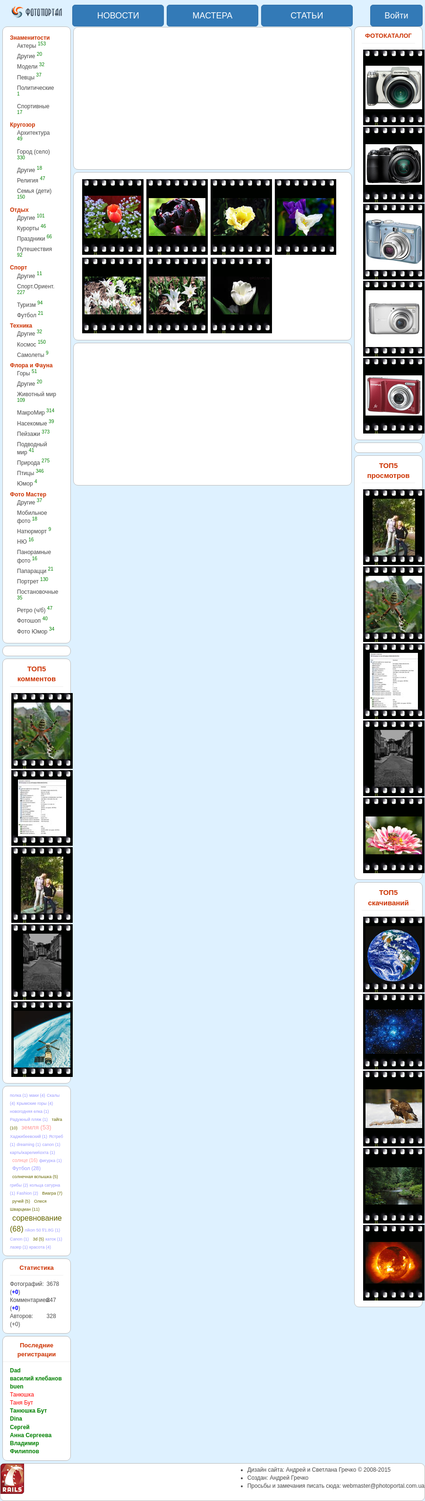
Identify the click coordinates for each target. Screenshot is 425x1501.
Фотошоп (32, 620)
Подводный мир (32, 448)
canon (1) (51, 1144)
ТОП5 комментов (36, 674)
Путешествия (34, 252)
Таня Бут (21, 1402)
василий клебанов (36, 1378)
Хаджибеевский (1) (28, 1136)
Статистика (36, 1267)
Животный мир (36, 397)
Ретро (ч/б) (34, 610)
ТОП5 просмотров (388, 470)
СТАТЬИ (306, 15)
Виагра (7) (52, 1193)
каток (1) (53, 1239)
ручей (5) (21, 1201)
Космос (31, 344)
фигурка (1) (50, 1160)
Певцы (29, 77)
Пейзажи (33, 433)
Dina (16, 1418)
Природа (33, 462)
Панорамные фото (34, 556)
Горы (27, 373)
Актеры (31, 45)
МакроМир (35, 412)
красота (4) (40, 1247)
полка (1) (19, 1095)
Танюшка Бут (28, 1410)
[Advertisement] (212, 98)
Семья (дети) (34, 194)
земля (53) (36, 1127)
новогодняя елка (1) (29, 1111)
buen (17, 1386)
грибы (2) (19, 1185)
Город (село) (33, 154)
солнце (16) (25, 1160)
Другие (29, 56)
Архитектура (33, 135)
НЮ (25, 541)
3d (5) (38, 1239)
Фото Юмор (35, 631)
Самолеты (33, 354)
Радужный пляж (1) (29, 1119)
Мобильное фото (32, 517)
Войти (396, 15)
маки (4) (37, 1095)
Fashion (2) (27, 1193)
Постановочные (37, 594)
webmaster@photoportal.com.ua (383, 1486)
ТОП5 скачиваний (388, 897)
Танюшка (22, 1394)
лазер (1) (19, 1247)
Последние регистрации (36, 1350)
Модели (30, 66)
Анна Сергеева (30, 1435)
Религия (31, 180)
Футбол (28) (26, 1168)
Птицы (30, 473)
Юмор (27, 483)
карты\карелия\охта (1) (32, 1152)
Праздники (34, 238)
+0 (15, 1292)
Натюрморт (34, 531)
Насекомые (35, 423)
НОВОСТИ (118, 15)
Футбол (30, 315)
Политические (35, 90)
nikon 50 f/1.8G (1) (42, 1230)
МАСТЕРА (213, 15)
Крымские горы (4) (35, 1103)
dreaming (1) (29, 1144)
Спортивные (33, 109)
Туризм (29, 304)
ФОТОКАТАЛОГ (388, 35)
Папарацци (35, 570)
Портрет (32, 581)
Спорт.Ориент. (35, 289)
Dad (15, 1370)
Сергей (20, 1427)
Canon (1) (19, 1239)
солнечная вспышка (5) (35, 1176)
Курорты (31, 228)
